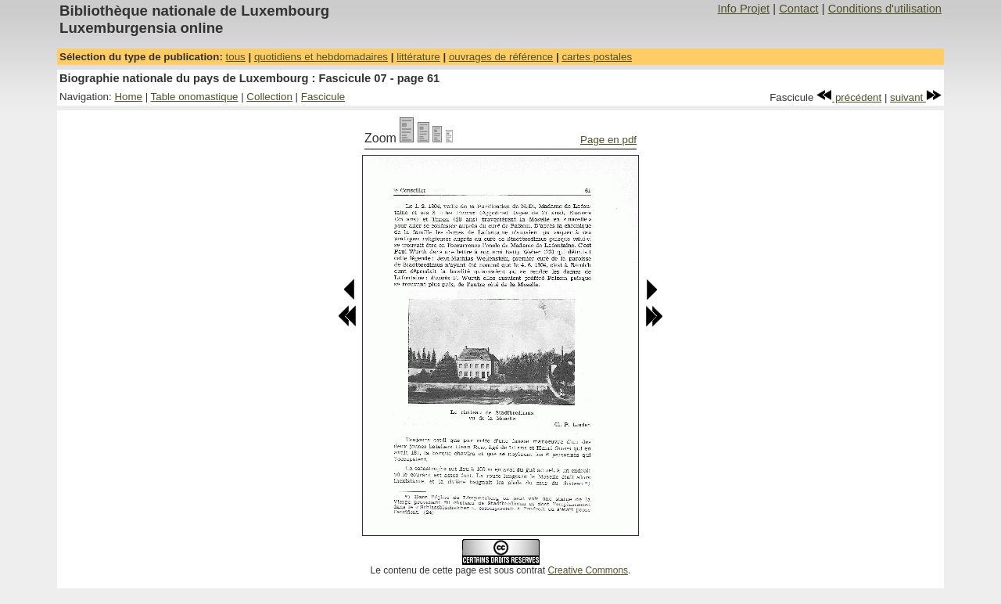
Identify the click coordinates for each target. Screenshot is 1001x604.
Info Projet (743, 8)
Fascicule (323, 96)
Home (128, 96)
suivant (916, 97)
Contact (799, 8)
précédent (848, 97)
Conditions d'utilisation (885, 8)
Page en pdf (608, 140)
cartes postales (596, 57)
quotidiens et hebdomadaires (321, 57)
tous (236, 57)
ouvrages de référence (501, 57)
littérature (418, 57)
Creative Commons (587, 570)
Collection (269, 96)
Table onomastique (195, 96)
